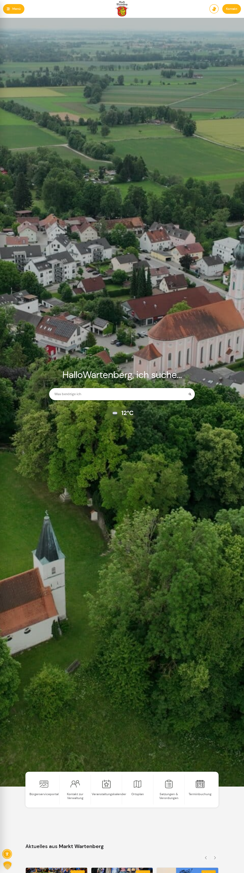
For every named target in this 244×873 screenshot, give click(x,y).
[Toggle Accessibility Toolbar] (7, 854)
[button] (13, 9)
